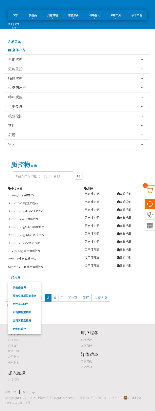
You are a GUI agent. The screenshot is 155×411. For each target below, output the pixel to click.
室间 (76, 144)
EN (14, 27)
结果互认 (94, 16)
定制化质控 (19, 329)
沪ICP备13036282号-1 (105, 398)
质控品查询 (19, 287)
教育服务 (73, 16)
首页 (15, 15)
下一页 (73, 297)
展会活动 (86, 367)
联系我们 (13, 362)
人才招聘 (13, 379)
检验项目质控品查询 (24, 296)
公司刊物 (13, 356)
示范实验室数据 (22, 312)
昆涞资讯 (86, 361)
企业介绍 (13, 340)
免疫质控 (76, 69)
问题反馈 (86, 340)
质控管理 (52, 16)
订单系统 (86, 345)
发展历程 (13, 351)
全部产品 (16, 50)
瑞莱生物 (10, 392)
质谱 (76, 135)
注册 (10, 24)
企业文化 (13, 345)
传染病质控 (76, 88)
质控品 (33, 16)
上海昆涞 (42, 398)
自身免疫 (76, 107)
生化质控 (76, 59)
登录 (17, 24)
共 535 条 (101, 297)
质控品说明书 (20, 304)
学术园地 (136, 15)
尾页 (86, 297)
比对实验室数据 (22, 320)
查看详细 (124, 193)
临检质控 (76, 78)
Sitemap (29, 392)
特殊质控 (76, 97)
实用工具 (115, 16)
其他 (76, 126)
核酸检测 (76, 116)
